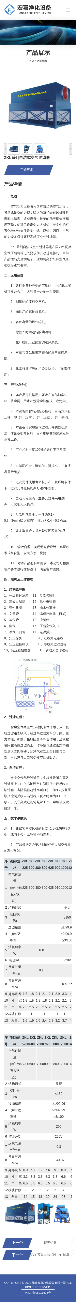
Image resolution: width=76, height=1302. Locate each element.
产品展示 (42, 60)
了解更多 (26, 169)
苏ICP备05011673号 (38, 1292)
